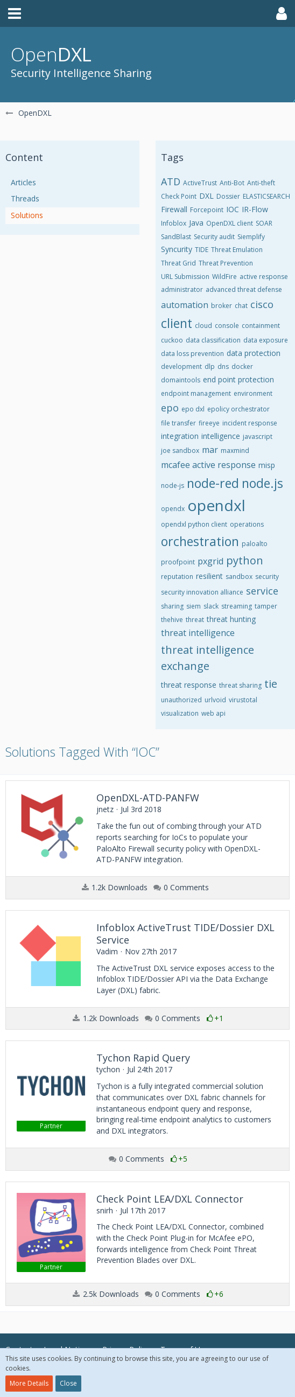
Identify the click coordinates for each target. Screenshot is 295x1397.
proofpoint (178, 562)
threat (195, 619)
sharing (172, 606)
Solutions (27, 215)
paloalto (255, 543)
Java (196, 223)
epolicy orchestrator (238, 409)
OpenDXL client (229, 223)
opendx (173, 508)
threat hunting (231, 619)
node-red (213, 483)
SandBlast (176, 236)
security (267, 576)
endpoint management (196, 393)
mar (210, 450)
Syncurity (176, 249)
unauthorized (181, 699)
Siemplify (251, 236)
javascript (257, 436)
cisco (261, 304)
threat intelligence (198, 633)
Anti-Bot (232, 182)
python (244, 560)
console (227, 325)
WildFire (224, 276)
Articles (23, 182)
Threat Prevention (226, 263)
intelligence (220, 436)
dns (223, 366)
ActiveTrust (200, 182)
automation (184, 305)
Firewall (174, 209)
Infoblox (173, 223)
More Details (29, 1383)
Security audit (214, 236)
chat (241, 305)
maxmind (235, 450)
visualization (180, 713)
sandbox (239, 576)
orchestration (200, 541)
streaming (236, 606)
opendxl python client (194, 524)
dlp (210, 366)
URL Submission (185, 276)
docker (242, 366)
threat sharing (240, 685)
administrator (182, 289)
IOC (232, 209)
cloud (203, 325)
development (181, 366)
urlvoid (215, 699)
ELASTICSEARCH (266, 196)
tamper (266, 606)
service (262, 590)
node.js (262, 483)
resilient (209, 576)
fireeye (209, 423)
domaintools (180, 380)
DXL (206, 196)
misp (266, 465)
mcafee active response (208, 465)
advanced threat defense (244, 289)
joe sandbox (180, 450)
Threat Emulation (237, 249)
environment (253, 393)
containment (261, 325)
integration (180, 436)
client (176, 323)
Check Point (178, 196)
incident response (249, 423)
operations (247, 524)
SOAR (264, 223)
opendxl (216, 505)
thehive (172, 619)
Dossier (228, 196)
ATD (170, 181)
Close (68, 1383)
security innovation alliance (202, 592)
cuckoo (172, 340)
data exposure (265, 340)
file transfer (178, 423)
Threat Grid (178, 263)
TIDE (201, 249)
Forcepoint (206, 209)
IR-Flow (255, 209)
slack (211, 606)
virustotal (243, 699)
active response (264, 276)
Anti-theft (261, 182)
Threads (25, 198)
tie (270, 683)
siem (193, 606)
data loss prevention (192, 353)
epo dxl (193, 409)
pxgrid (210, 561)
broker (221, 305)
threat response (188, 685)
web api (213, 713)
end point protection (238, 379)
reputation (177, 576)
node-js (172, 485)
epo (170, 407)
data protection (253, 353)
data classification (213, 340)
